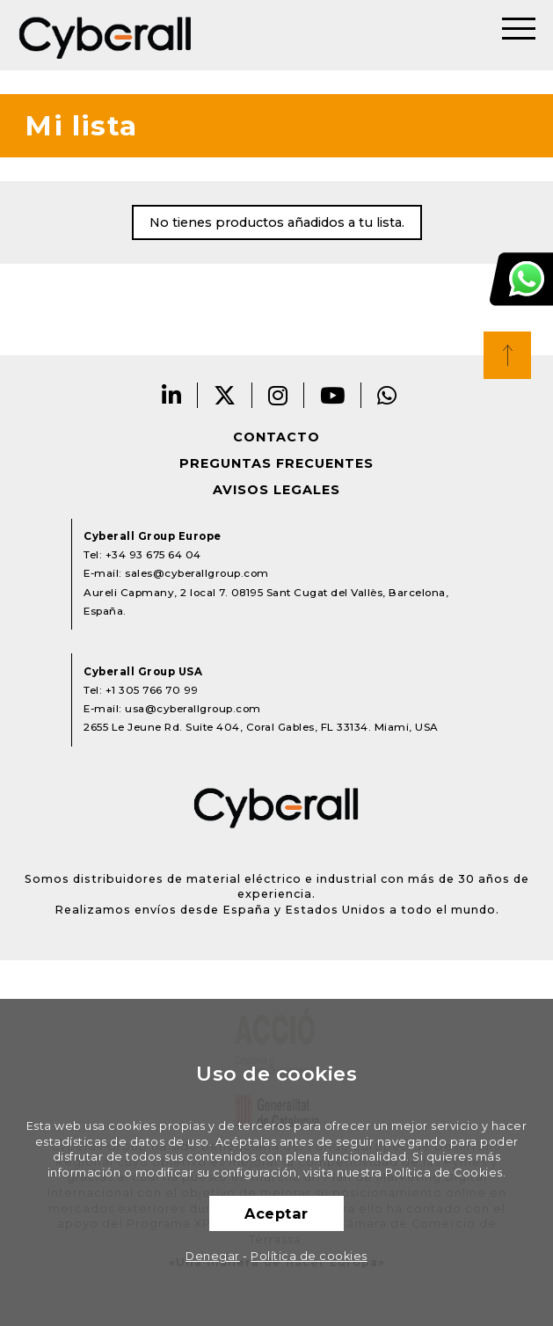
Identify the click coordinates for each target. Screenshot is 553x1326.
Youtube (333, 395)
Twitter (225, 395)
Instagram (278, 395)
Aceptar (276, 1213)
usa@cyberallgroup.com (193, 709)
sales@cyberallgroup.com (197, 573)
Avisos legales (276, 490)
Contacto (276, 437)
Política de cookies (309, 1256)
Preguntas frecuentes (276, 463)
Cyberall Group (105, 35)
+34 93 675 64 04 (153, 555)
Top (507, 355)
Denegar (213, 1256)
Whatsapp (387, 395)
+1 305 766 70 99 (152, 690)
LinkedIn (172, 395)
